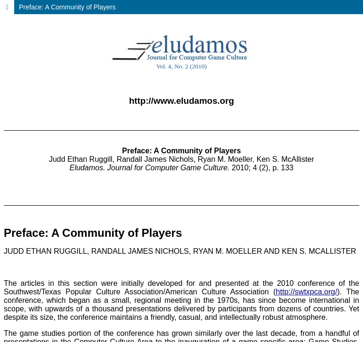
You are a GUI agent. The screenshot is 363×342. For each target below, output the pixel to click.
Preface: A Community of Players (67, 7)
